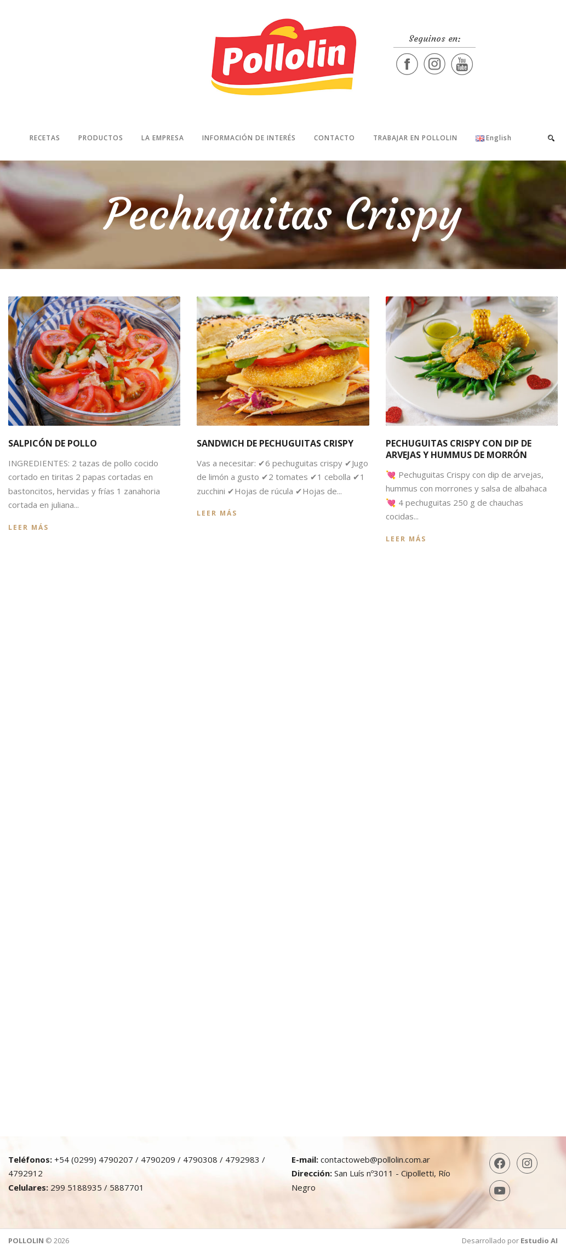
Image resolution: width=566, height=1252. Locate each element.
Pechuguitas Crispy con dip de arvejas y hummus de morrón (458, 449)
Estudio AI (539, 1240)
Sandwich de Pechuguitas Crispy (275, 443)
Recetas (45, 137)
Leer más (28, 527)
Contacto (334, 137)
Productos (100, 137)
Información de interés (249, 137)
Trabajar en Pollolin (415, 137)
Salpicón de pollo (52, 443)
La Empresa (162, 137)
